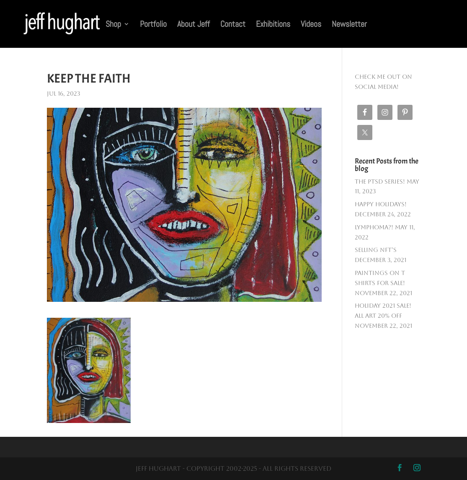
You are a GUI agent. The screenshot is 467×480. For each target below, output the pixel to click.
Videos (311, 25)
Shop (113, 25)
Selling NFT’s (376, 249)
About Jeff (193, 25)
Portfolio (153, 25)
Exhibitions (273, 25)
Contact (232, 25)
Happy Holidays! (381, 204)
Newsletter (349, 25)
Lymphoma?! (374, 227)
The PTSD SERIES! (380, 181)
